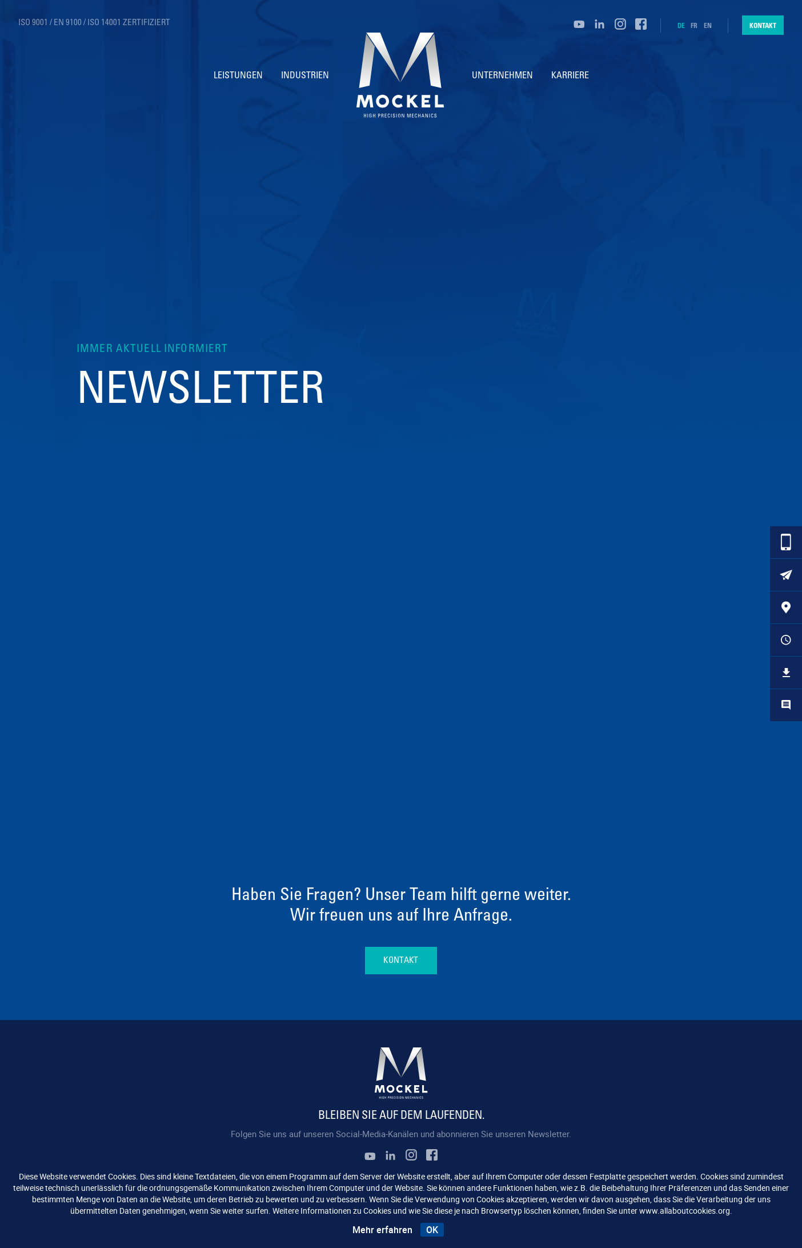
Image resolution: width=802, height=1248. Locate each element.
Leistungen (238, 76)
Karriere (570, 76)
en (708, 26)
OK (432, 1229)
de (681, 26)
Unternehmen (502, 76)
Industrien (305, 76)
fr (694, 26)
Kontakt (762, 25)
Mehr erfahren (382, 1230)
